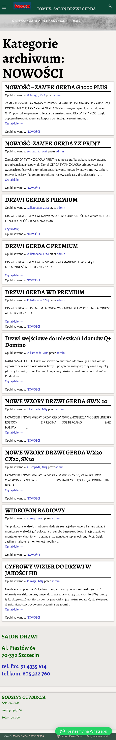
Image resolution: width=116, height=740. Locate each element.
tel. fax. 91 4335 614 (24, 666)
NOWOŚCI (33, 131)
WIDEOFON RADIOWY (35, 510)
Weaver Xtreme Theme (72, 736)
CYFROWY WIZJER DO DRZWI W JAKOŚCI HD (48, 569)
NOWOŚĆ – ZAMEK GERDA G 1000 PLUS (56, 87)
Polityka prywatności (97, 736)
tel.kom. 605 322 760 (26, 674)
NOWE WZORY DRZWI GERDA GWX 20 (56, 401)
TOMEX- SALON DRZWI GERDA (66, 9)
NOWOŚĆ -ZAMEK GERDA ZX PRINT (52, 143)
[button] (83, 731)
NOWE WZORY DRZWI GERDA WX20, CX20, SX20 (54, 455)
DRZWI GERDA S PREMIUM (41, 200)
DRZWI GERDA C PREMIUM (41, 246)
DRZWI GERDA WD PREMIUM (44, 292)
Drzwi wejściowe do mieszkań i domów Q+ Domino (58, 341)
